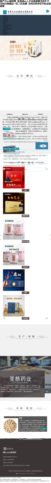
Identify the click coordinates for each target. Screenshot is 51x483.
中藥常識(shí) (5, 32)
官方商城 (5, 34)
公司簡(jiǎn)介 (5, 18)
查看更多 (44, 428)
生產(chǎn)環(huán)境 (7, 27)
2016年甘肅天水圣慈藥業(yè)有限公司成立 (14, 152)
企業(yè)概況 (5, 17)
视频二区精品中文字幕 (15, 480)
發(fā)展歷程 (5, 21)
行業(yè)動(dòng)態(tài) (7, 25)
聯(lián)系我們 (5, 33)
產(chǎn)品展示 (6, 26)
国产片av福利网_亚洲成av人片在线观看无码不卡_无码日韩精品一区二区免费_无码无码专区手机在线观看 (20, 479)
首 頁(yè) (5, 15)
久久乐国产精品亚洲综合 (24, 480)
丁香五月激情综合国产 (34, 480)
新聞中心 (5, 22)
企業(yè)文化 (5, 19)
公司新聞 (5, 23)
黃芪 (20, 418)
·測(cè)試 (5, 139)
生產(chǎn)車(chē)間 (7, 29)
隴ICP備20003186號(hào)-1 (37, 470)
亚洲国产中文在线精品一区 (5, 480)
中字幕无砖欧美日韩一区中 (44, 480)
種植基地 (5, 30)
